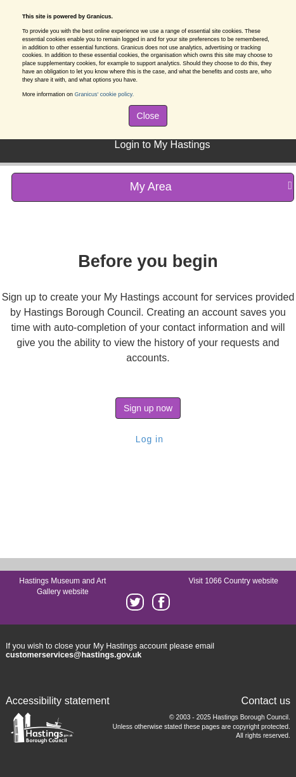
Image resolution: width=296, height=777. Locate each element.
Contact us (265, 700)
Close (148, 116)
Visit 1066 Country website (233, 580)
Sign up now (148, 408)
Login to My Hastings (162, 144)
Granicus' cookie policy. (104, 94)
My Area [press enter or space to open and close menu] (211, 186)
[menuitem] (160, 143)
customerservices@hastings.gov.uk (73, 654)
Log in (148, 439)
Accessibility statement (58, 700)
